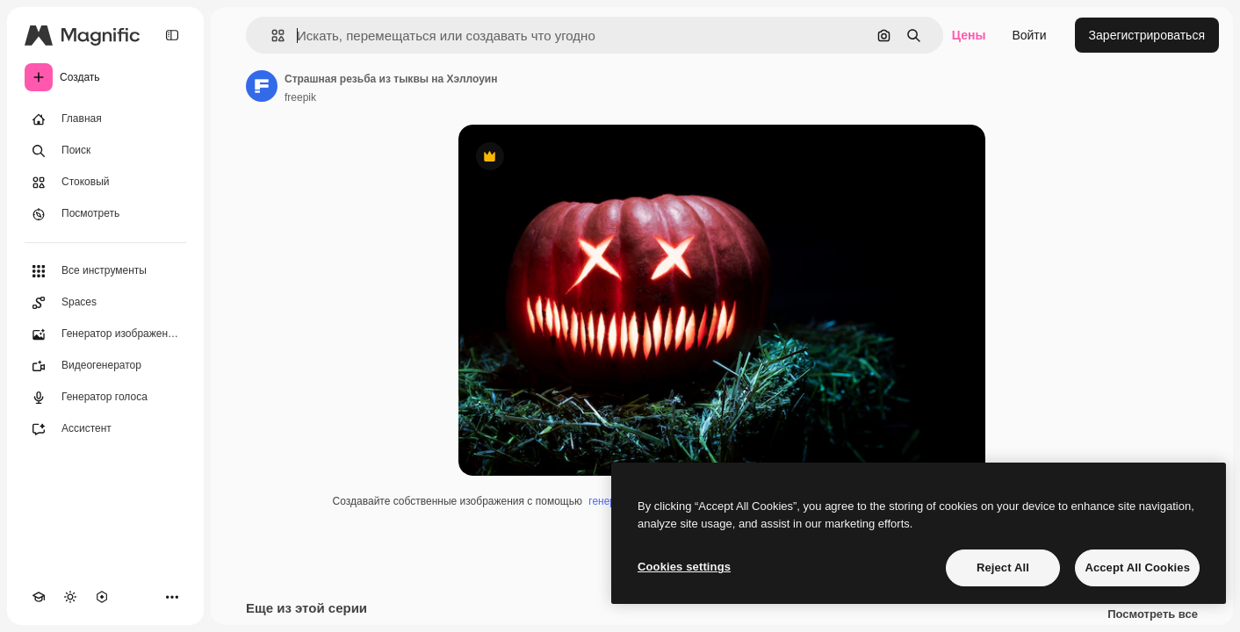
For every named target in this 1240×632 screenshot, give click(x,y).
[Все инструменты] (105, 271)
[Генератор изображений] (105, 334)
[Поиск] (105, 151)
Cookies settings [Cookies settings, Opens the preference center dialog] (684, 566)
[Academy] (39, 597)
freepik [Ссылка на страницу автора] (300, 97)
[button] (271, 35)
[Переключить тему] (70, 597)
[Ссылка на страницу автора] (262, 86)
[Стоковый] (105, 183)
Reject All (1003, 567)
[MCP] (102, 597)
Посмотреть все (1152, 614)
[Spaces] (105, 303)
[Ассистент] (105, 429)
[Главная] (105, 119)
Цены (969, 35)
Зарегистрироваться (1147, 35)
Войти (1029, 35)
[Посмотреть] (105, 214)
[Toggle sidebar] (172, 35)
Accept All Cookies (1137, 567)
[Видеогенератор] (105, 366)
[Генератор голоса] (105, 398)
